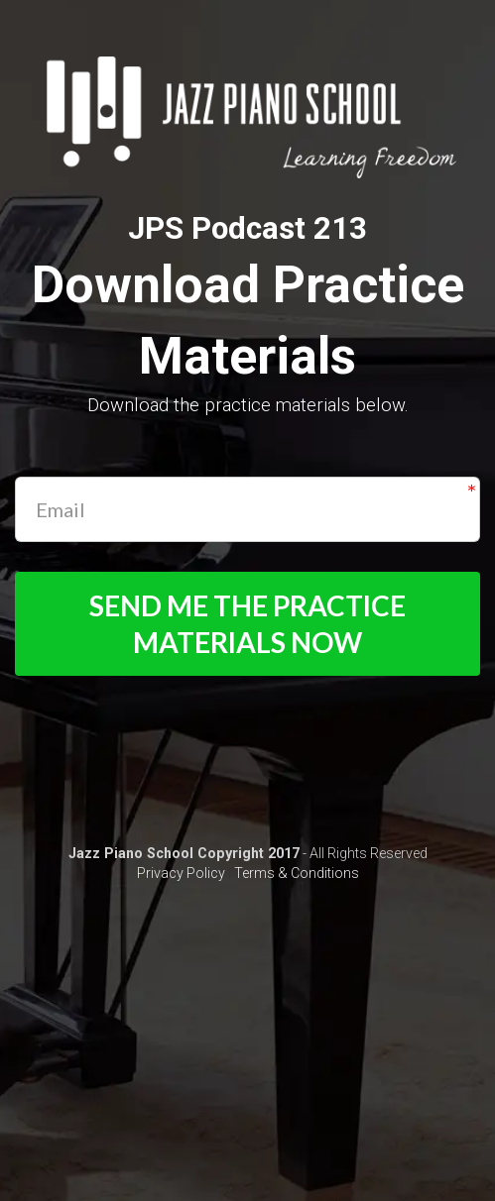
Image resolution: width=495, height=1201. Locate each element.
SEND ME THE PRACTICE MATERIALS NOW (247, 623)
